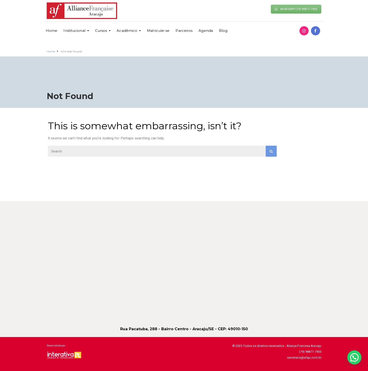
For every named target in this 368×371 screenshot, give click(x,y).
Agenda (206, 30)
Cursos (101, 30)
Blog (223, 30)
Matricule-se (158, 30)
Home (51, 30)
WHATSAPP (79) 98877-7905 (296, 9)
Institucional (74, 30)
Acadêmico (127, 30)
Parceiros (184, 30)
